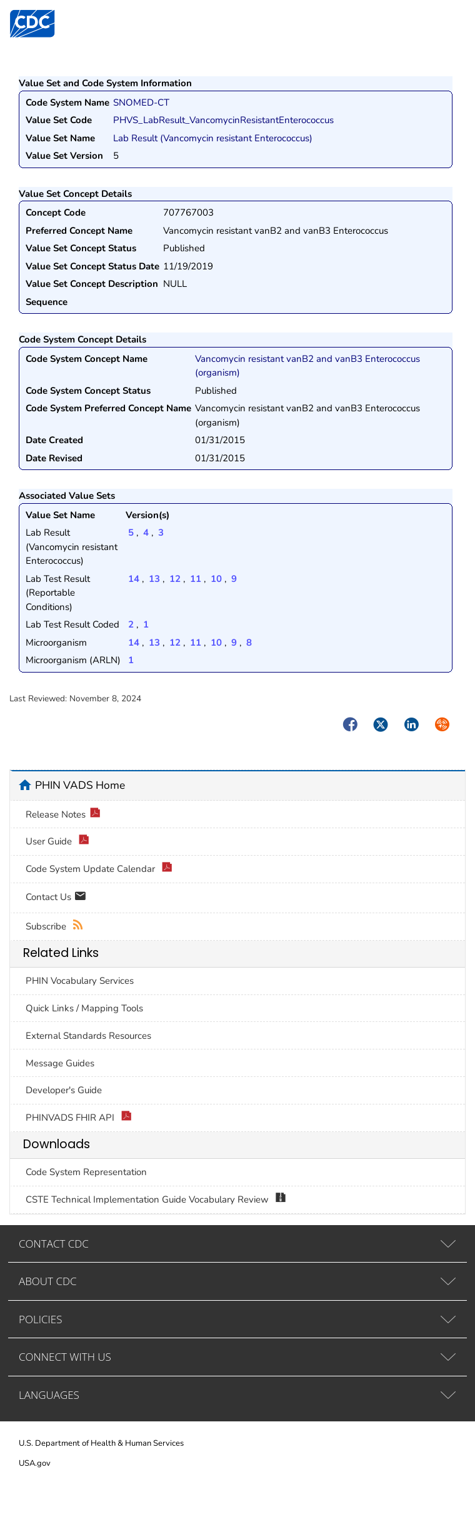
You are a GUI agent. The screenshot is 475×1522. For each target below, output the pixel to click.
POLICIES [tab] (40, 1319)
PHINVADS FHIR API (79, 1118)
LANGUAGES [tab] (49, 1395)
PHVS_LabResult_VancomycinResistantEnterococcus (223, 120)
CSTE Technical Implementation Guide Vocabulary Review (156, 1200)
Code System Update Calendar (99, 869)
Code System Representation (86, 1172)
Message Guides (60, 1063)
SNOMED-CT (141, 102)
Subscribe (55, 926)
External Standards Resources (88, 1035)
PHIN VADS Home (80, 785)
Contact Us (56, 897)
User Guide (57, 841)
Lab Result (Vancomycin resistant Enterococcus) (212, 138)
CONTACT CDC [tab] (54, 1243)
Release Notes (63, 815)
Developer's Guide (64, 1090)
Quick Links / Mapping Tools (84, 1008)
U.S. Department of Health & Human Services (101, 1443)
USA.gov (35, 1463)
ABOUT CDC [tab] (48, 1281)
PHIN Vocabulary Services (80, 980)
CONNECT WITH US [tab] (65, 1356)
